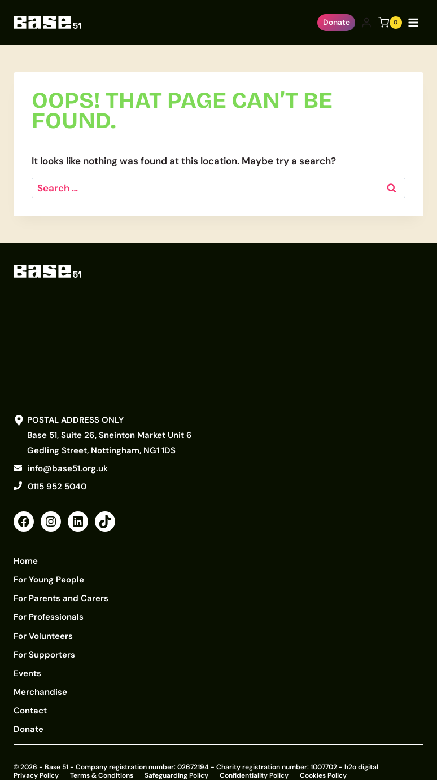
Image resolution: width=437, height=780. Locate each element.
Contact (30, 696)
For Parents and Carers (61, 594)
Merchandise (40, 679)
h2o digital (361, 749)
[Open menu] (415, 22)
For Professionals (49, 611)
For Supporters (44, 645)
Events (27, 662)
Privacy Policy (36, 758)
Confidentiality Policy (254, 758)
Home (26, 560)
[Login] (366, 22)
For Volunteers (43, 628)
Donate (336, 22)
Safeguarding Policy (176, 758)
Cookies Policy (323, 758)
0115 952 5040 (57, 486)
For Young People (49, 577)
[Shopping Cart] (390, 22)
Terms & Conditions (101, 758)
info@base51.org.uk (68, 468)
